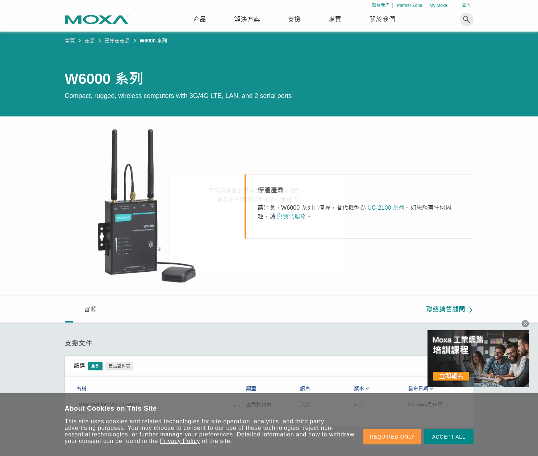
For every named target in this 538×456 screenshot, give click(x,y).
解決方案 (247, 19)
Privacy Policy (180, 441)
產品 (89, 41)
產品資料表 (119, 366)
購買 (334, 19)
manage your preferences (196, 434)
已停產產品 (117, 41)
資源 (90, 309)
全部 (95, 366)
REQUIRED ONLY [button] (392, 437)
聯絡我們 (380, 5)
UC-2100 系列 (385, 208)
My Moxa (438, 5)
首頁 (70, 41)
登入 (466, 5)
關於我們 (382, 19)
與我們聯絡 (291, 216)
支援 (294, 19)
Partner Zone (409, 5)
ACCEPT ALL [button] (449, 437)
